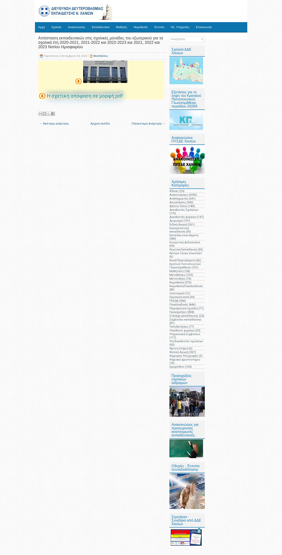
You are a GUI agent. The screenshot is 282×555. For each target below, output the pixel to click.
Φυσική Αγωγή (179, 352)
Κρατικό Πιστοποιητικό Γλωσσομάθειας (185, 265)
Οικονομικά (176, 293)
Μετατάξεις (177, 278)
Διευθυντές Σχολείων (183, 209)
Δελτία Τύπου (178, 206)
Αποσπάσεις (100, 56)
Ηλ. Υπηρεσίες (180, 27)
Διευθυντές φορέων (182, 217)
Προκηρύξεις (178, 312)
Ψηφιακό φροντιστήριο (184, 359)
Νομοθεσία (141, 27)
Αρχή (41, 27)
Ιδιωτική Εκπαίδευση (183, 249)
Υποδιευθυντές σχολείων (186, 341)
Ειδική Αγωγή (178, 224)
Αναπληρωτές (178, 198)
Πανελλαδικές (178, 304)
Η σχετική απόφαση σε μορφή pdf (85, 96)
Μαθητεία (176, 271)
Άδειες (174, 191)
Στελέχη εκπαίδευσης (183, 315)
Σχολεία (56, 27)
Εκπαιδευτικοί (100, 27)
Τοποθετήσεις (178, 326)
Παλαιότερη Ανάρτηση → (148, 123)
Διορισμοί (176, 220)
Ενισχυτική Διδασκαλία (184, 242)
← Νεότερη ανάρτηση (54, 123)
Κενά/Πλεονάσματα (182, 260)
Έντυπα (159, 27)
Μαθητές (121, 27)
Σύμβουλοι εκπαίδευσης (185, 319)
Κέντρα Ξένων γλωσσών (185, 253)
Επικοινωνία (204, 27)
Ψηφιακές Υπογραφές (183, 355)
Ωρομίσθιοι (176, 366)
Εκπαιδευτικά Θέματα (183, 235)
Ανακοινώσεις (76, 27)
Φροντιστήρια (178, 348)
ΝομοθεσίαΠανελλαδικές (186, 286)
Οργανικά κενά (179, 297)
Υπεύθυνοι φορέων (182, 330)
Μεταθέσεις (177, 275)
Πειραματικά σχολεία (183, 308)
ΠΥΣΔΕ (173, 300)
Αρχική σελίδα (100, 123)
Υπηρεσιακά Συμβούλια (184, 334)
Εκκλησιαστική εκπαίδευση (179, 230)
